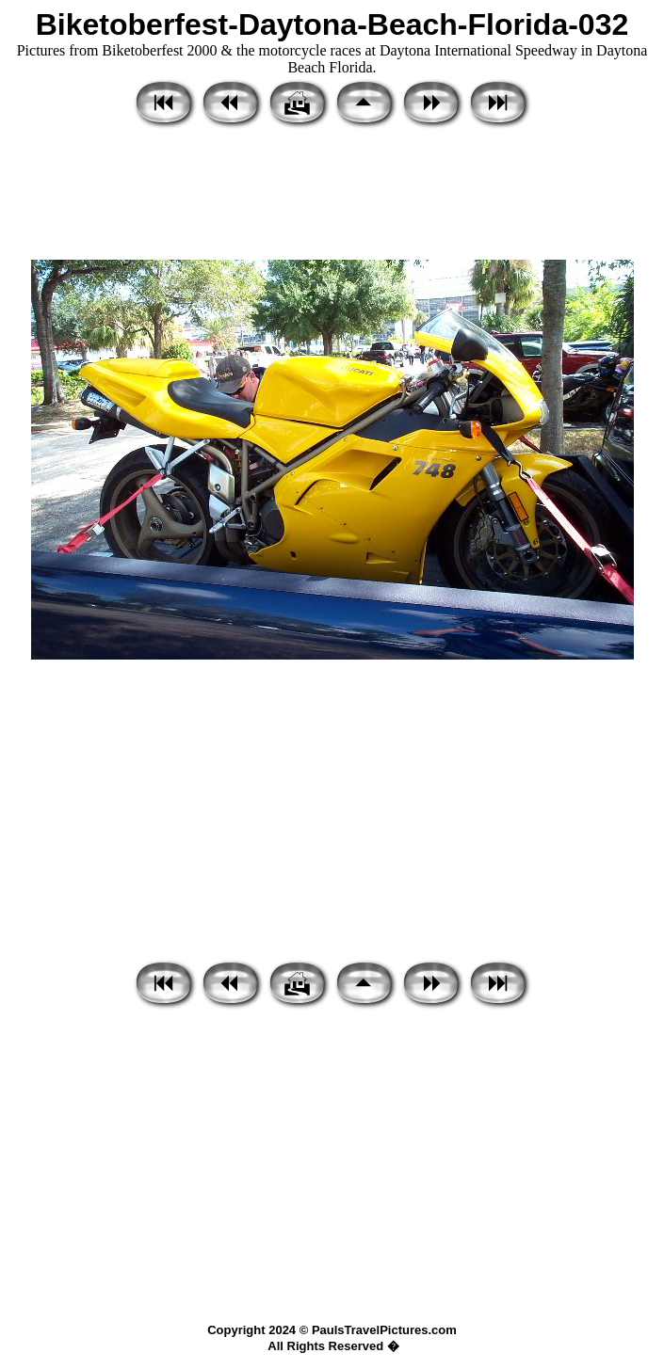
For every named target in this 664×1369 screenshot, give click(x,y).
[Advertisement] (332, 196)
